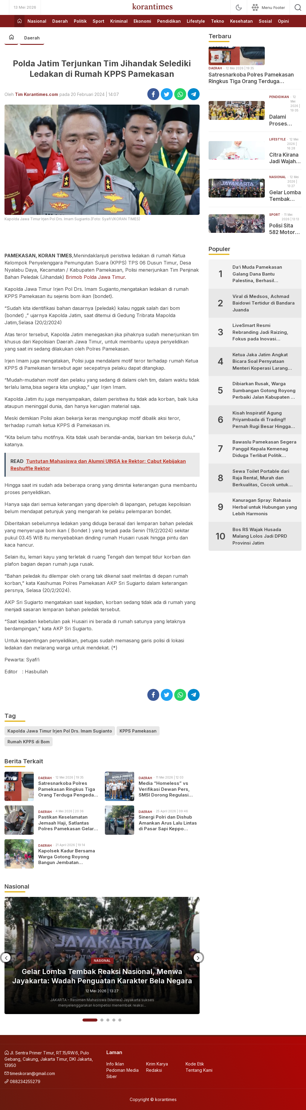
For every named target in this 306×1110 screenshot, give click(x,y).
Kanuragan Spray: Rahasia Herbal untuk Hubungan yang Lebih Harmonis (264, 506)
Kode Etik (195, 1063)
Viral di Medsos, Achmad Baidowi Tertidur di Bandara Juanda (263, 303)
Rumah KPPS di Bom (28, 741)
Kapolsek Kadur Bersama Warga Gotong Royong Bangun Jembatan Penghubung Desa (66, 857)
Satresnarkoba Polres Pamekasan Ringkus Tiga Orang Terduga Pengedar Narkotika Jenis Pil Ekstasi (67, 789)
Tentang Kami (199, 1070)
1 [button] (89, 1020)
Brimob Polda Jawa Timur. (96, 277)
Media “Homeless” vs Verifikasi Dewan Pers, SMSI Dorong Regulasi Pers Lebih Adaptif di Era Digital (167, 789)
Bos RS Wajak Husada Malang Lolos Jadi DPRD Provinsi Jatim (259, 536)
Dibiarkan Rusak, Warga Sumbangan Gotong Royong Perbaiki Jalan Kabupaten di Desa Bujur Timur (264, 391)
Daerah (32, 37)
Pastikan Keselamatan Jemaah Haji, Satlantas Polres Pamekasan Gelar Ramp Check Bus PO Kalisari (66, 823)
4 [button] (113, 1020)
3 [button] (107, 1020)
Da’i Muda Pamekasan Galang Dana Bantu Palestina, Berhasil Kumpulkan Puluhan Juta (259, 274)
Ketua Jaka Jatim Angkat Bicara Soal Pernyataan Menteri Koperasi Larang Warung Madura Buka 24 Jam (260, 362)
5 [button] (119, 1020)
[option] (102, 955)
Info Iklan (115, 1063)
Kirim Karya (157, 1063)
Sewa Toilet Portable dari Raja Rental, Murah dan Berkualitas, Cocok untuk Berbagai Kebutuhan (260, 478)
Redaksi (154, 1070)
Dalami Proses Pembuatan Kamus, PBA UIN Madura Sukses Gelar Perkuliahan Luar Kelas (284, 120)
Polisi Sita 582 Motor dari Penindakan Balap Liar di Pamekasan (284, 229)
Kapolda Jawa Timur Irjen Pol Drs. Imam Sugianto (59, 730)
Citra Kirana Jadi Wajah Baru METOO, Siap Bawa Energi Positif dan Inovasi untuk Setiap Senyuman (285, 158)
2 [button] (101, 1020)
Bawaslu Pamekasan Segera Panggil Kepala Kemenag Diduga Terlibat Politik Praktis (264, 449)
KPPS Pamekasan (138, 730)
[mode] (238, 7)
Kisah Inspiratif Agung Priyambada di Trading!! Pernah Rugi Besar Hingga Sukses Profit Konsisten (261, 420)
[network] (268, 7)
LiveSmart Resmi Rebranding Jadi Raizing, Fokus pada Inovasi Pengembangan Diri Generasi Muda (260, 332)
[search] (298, 7)
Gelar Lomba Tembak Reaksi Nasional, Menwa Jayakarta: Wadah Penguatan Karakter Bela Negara (102, 976)
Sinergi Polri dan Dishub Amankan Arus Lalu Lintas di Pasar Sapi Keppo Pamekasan (168, 823)
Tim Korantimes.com (36, 94)
